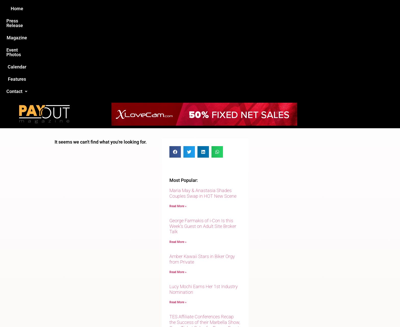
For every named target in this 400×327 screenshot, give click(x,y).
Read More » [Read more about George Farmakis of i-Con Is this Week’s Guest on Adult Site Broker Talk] (177, 159)
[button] (286, 9)
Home (110, 8)
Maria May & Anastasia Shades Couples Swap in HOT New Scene (202, 110)
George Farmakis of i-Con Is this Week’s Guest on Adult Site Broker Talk (202, 143)
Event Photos (202, 8)
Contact (286, 8)
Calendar (232, 8)
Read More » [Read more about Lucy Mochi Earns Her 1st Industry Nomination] (177, 219)
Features (259, 8)
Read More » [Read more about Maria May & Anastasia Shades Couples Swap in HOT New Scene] (177, 123)
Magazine (171, 8)
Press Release (138, 8)
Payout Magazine (141, 312)
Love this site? (122, 287)
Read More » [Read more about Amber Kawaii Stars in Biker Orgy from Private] (177, 189)
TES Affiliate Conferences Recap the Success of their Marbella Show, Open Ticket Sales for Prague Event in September (204, 242)
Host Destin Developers (311, 312)
